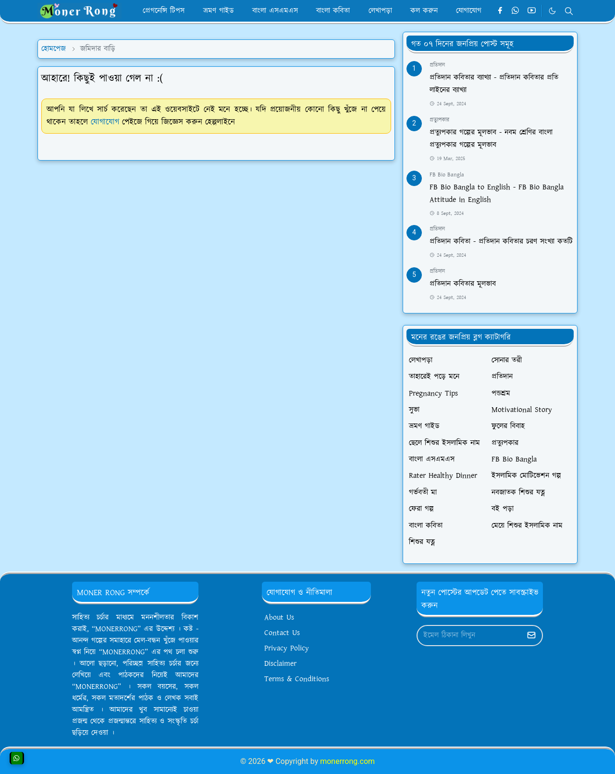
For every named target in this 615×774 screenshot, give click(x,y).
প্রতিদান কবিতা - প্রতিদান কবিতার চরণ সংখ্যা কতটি (501, 241)
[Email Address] (469, 635)
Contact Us (282, 632)
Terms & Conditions (296, 679)
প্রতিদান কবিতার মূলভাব (463, 283)
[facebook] (500, 11)
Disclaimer (280, 663)
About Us (279, 617)
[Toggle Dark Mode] (552, 11)
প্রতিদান (437, 65)
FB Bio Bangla (447, 175)
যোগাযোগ (105, 122)
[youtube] (532, 11)
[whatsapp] (516, 11)
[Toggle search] (569, 11)
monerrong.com (347, 761)
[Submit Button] (531, 635)
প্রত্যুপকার (439, 120)
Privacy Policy (286, 648)
